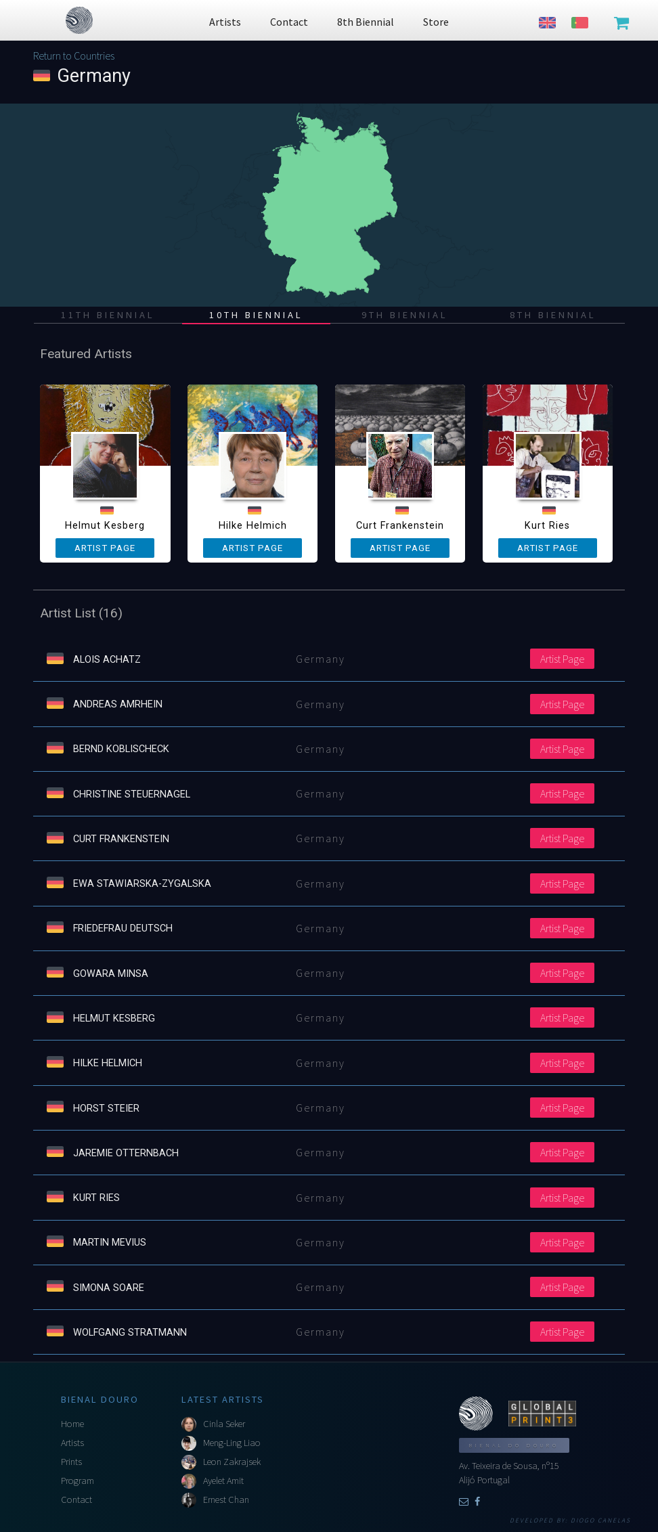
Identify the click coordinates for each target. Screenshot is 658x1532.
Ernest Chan (226, 1499)
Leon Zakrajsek (232, 1462)
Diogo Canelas (601, 1520)
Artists (72, 1443)
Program (77, 1480)
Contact (76, 1499)
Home (72, 1424)
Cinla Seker (224, 1424)
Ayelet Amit (223, 1480)
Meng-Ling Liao (232, 1443)
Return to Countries (73, 55)
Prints (71, 1462)
